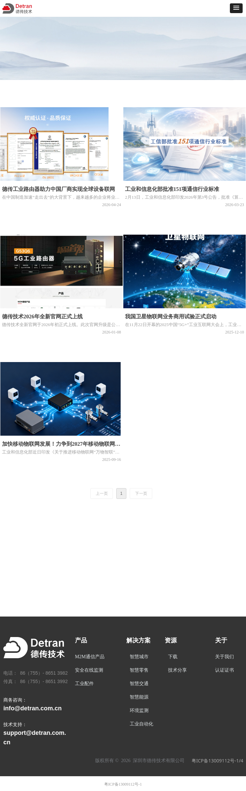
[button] (236, 8)
